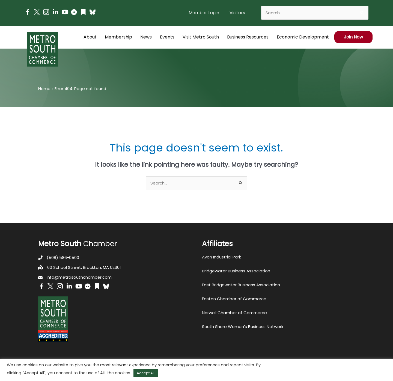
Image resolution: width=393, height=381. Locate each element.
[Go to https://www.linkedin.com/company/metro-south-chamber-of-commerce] (55, 12)
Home (44, 88)
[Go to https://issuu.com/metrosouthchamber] (83, 12)
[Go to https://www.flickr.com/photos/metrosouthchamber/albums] (74, 13)
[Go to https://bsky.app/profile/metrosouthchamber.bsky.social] (93, 12)
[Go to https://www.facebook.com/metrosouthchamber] (28, 13)
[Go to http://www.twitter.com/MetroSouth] (37, 12)
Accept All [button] (145, 373)
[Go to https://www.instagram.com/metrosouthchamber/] (46, 13)
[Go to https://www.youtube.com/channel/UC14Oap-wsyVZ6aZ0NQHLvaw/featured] (65, 12)
